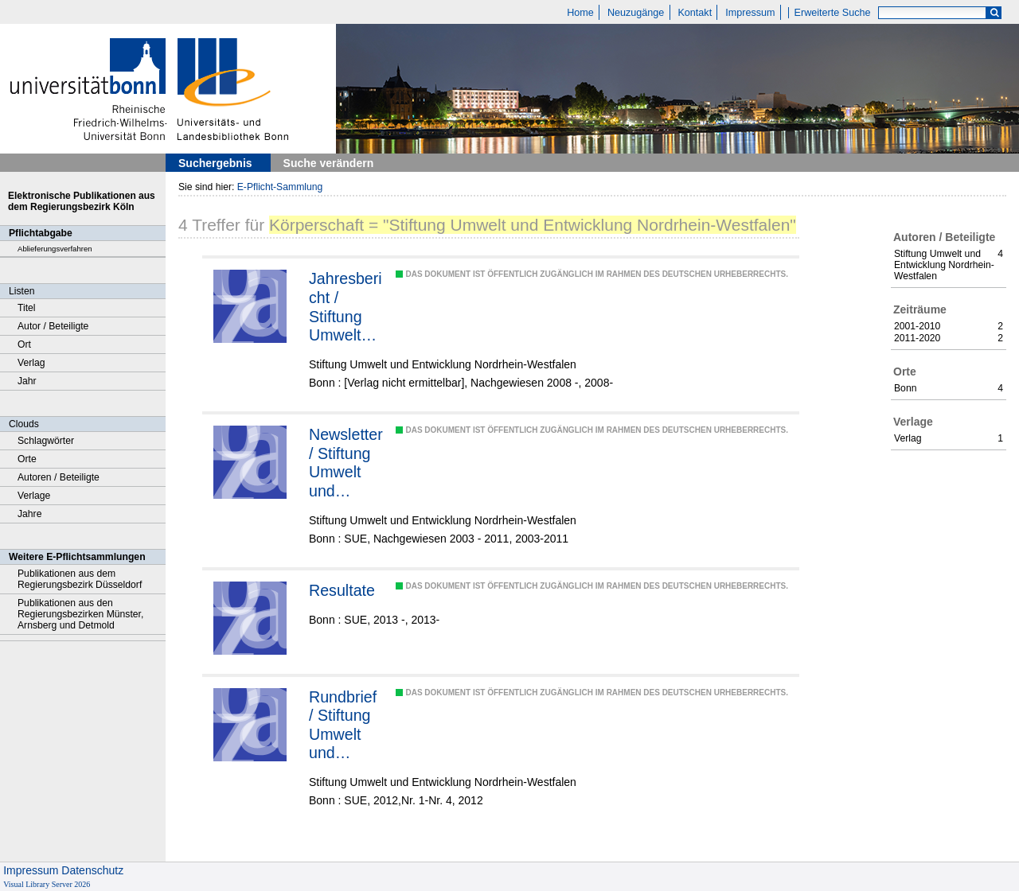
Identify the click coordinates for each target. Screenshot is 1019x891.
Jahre (29, 513)
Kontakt (694, 12)
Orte (27, 459)
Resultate (342, 590)
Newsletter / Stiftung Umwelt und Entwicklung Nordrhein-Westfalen (346, 463)
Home (580, 12)
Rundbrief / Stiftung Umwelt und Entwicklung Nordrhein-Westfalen (346, 725)
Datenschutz (92, 870)
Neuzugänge (635, 12)
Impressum (750, 12)
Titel (27, 307)
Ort (24, 344)
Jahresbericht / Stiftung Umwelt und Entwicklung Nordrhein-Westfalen (346, 307)
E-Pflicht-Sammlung (280, 187)
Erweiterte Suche (833, 12)
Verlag (31, 362)
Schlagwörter (46, 440)
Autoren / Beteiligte (59, 477)
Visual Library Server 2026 (46, 884)
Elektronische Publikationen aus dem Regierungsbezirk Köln (81, 201)
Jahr (27, 381)
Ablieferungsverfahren (55, 248)
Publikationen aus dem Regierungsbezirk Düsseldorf (80, 579)
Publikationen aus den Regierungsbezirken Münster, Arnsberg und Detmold (80, 614)
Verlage (34, 495)
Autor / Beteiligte (53, 326)
